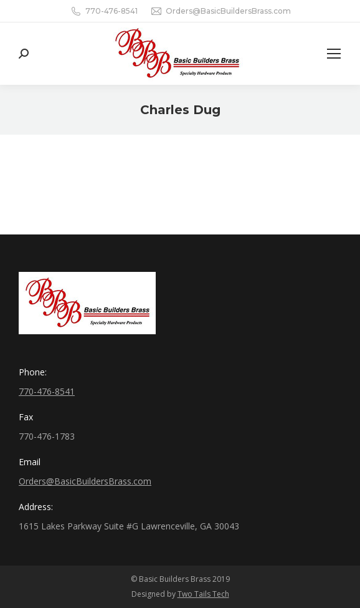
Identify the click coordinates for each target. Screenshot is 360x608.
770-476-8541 (111, 11)
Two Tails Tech (203, 594)
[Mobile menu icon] (333, 53)
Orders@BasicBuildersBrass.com (228, 11)
